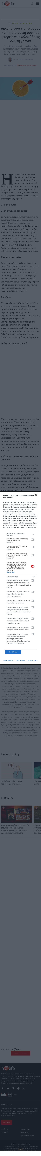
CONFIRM (13, 599)
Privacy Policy (33, 608)
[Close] (37, 548)
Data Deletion (8, 608)
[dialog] (20, 578)
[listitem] (20, 586)
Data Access (20, 608)
